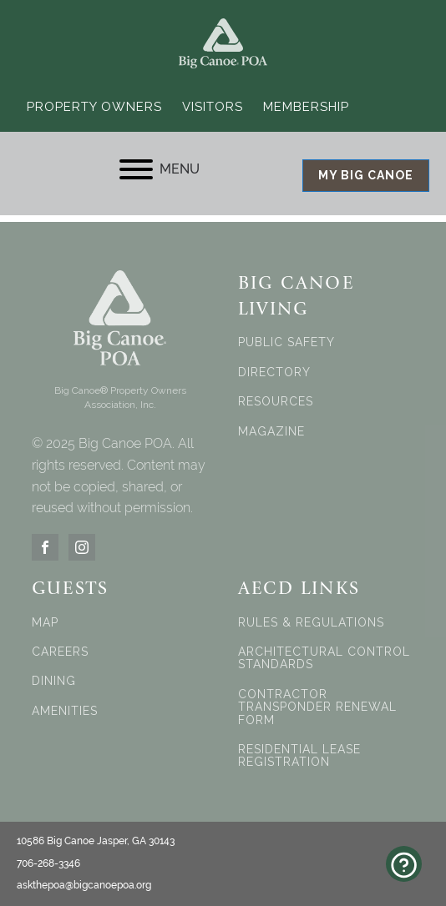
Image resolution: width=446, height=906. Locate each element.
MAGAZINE (271, 431)
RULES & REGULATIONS (311, 623)
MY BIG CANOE (365, 175)
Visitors (212, 106)
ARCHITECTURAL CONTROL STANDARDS (324, 658)
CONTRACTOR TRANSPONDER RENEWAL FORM (317, 707)
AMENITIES (65, 711)
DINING (54, 681)
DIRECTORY (274, 372)
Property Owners (94, 106)
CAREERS (60, 652)
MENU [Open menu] (159, 169)
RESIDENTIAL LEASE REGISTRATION (299, 755)
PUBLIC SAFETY (286, 342)
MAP (45, 623)
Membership (306, 106)
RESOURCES (275, 401)
